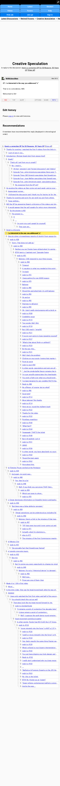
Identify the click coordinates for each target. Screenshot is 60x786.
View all (31, 70)
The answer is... (18, 214)
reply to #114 (27, 403)
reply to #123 (24, 625)
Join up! (30, 15)
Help (50, 11)
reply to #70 (26, 497)
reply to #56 (25, 574)
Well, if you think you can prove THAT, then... (36, 487)
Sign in (50, 15)
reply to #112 (27, 397)
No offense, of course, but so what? (36, 387)
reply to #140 (27, 423)
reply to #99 (26, 307)
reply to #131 (27, 352)
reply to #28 (14, 240)
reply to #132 (27, 416)
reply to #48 (21, 484)
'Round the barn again (30, 458)
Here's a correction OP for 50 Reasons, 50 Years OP (25, 146)
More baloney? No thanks (32, 400)
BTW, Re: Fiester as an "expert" (34, 680)
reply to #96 (26, 391)
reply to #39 (18, 510)
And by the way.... (29, 686)
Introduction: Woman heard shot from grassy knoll (25, 156)
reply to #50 (21, 516)
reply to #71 (26, 529)
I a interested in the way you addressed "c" (24, 233)
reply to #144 (27, 429)
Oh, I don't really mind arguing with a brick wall (40, 310)
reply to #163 (27, 673)
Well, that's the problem (31, 355)
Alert (22, 100)
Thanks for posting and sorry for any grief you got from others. (30, 198)
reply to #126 (27, 632)
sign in (11, 116)
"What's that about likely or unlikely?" (36, 342)
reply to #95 (26, 301)
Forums (30, 11)
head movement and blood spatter (28, 619)
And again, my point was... (22, 474)
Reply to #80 (27, 384)
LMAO (24, 445)
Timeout (25, 265)
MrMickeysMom (12, 79)
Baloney (25, 285)
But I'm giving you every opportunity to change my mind (36, 564)
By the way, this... (29, 349)
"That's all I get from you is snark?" (23, 162)
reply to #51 (21, 256)
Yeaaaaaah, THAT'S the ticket (33, 432)
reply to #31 (14, 545)
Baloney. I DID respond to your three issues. (35, 259)
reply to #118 (27, 326)
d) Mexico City (13, 542)
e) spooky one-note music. (18, 551)
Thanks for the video (30, 413)
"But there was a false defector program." (27, 506)
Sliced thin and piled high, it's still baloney (38, 291)
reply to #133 (27, 346)
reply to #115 (27, 320)
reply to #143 (27, 651)
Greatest (50, 7)
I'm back (25, 272)
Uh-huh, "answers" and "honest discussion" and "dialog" (34, 169)
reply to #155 (27, 664)
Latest (30, 7)
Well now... (26, 577)
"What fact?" (27, 426)
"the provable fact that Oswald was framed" (28, 548)
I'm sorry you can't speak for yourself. (31, 224)
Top (13, 100)
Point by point (27, 362)
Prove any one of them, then (33, 580)
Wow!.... (11, 587)
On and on (26, 297)
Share (46, 100)
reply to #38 (18, 246)
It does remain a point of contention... (33, 612)
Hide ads (10, 15)
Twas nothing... (14, 201)
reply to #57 (25, 522)
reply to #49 (21, 567)
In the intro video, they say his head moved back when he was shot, (32, 590)
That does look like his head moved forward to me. (33, 603)
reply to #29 (14, 471)
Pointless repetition (29, 420)
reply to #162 (27, 461)
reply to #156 (27, 448)
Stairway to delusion (30, 304)
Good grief (26, 394)
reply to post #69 (28, 365)
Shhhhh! (11, 593)
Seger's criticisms (13, 230)
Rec (5, 100)
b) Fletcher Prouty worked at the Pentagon (24, 468)
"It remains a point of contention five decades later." (37, 609)
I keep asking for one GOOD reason (35, 278)
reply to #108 (27, 313)
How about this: (28, 465)
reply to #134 (27, 638)
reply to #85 (26, 288)
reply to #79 (26, 281)
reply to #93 (26, 294)
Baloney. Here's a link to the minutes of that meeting (39, 519)
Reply (54, 100)
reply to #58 (25, 262)
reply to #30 (14, 503)
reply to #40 (18, 477)
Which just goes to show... (32, 493)
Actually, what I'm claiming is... (34, 532)
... (16, 220)
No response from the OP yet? (26, 185)
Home (10, 7)
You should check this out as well (25, 599)
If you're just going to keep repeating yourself (39, 336)
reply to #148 (27, 436)
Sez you (15, 558)
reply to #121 (27, 333)
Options (38, 100)
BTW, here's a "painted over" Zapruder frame (32, 252)
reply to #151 (27, 442)
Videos (10, 11)
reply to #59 (25, 490)
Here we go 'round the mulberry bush (36, 407)
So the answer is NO (18, 211)
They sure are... (25, 227)
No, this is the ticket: (30, 677)
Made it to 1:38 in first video (17, 583)
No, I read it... (17, 166)
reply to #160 (27, 455)
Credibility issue (28, 317)
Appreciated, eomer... (16, 191)
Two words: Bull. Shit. (30, 323)
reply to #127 (27, 339)
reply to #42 (18, 561)
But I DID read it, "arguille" (32, 330)
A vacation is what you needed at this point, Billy (41, 268)
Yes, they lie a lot (21, 481)
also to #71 (26, 535)
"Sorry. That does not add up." (23, 243)
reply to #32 (14, 555)
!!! (14, 217)
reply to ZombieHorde (23, 606)
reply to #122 (27, 410)
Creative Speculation (46, 19)
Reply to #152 (27, 657)
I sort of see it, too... (16, 153)
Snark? (10, 159)
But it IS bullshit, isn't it (31, 439)
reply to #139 (27, 644)
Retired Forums (27, 19)
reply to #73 (26, 275)
